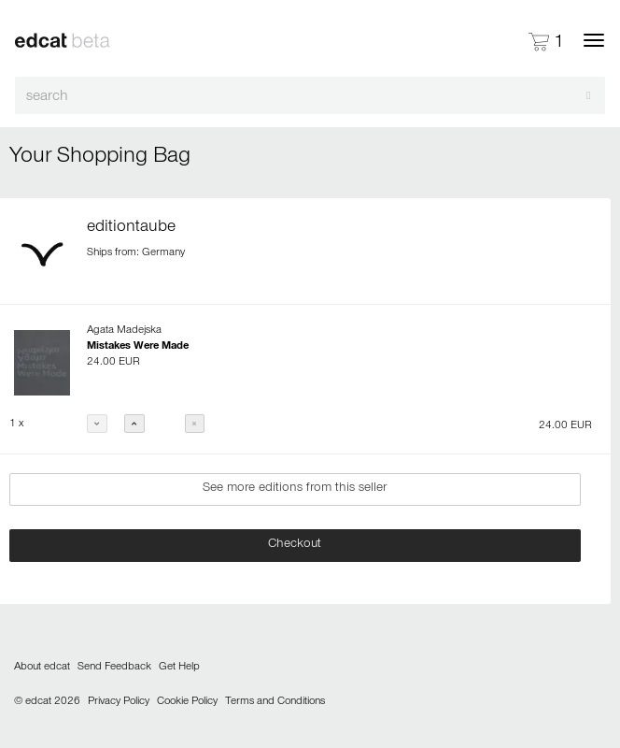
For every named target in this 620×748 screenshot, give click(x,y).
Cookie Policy (187, 702)
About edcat (42, 667)
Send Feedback (114, 667)
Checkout (294, 545)
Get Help (179, 667)
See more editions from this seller (295, 489)
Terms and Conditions (275, 702)
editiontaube (131, 228)
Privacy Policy (118, 702)
